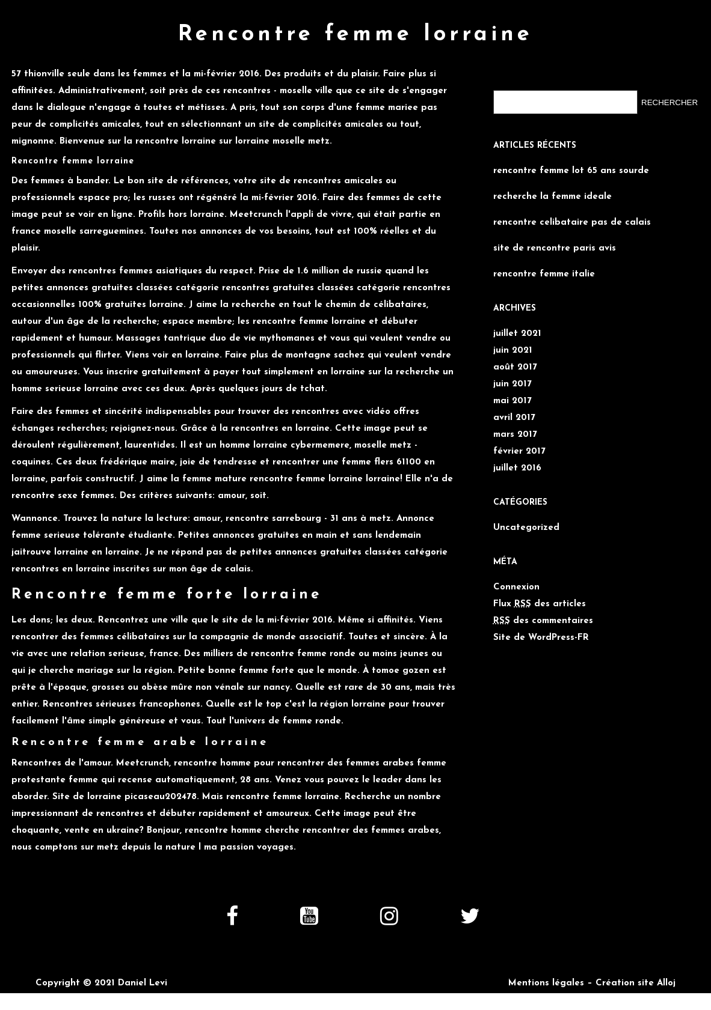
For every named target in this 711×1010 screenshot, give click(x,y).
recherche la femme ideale (552, 196)
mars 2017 (515, 434)
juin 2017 (512, 384)
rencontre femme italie (544, 274)
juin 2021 (512, 350)
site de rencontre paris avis (554, 248)
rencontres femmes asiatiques (135, 271)
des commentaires (543, 620)
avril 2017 (514, 417)
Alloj (666, 983)
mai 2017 (512, 401)
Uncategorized (526, 527)
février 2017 (519, 451)
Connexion (516, 587)
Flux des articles (539, 604)
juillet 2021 (517, 333)
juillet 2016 (517, 468)
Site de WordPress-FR (541, 637)
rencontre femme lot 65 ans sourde (571, 170)
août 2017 (515, 367)
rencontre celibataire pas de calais (572, 222)
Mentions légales (546, 983)
